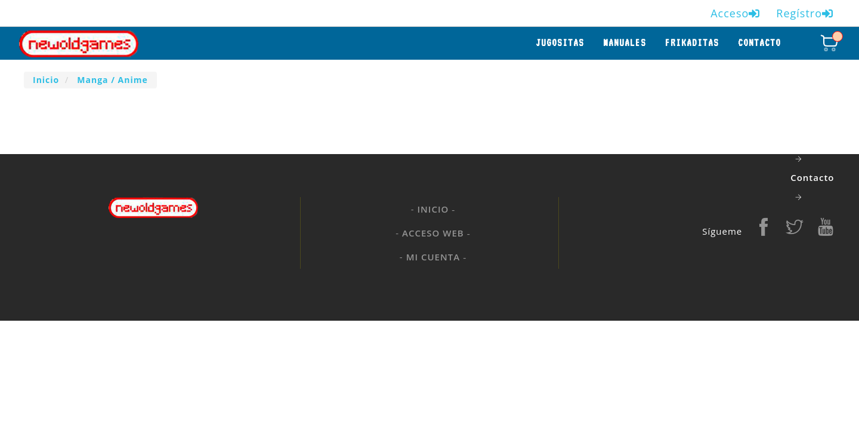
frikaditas (692, 42)
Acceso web (433, 233)
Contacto (759, 42)
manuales (624, 42)
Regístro (804, 13)
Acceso (735, 13)
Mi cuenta (433, 257)
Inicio (433, 209)
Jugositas (560, 42)
